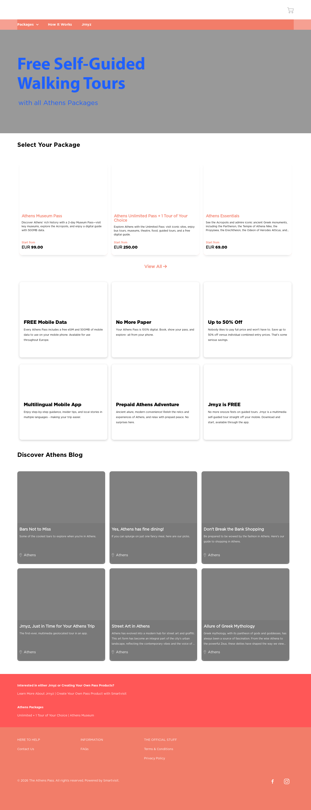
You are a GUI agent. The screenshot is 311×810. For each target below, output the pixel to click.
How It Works (61, 24)
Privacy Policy (154, 758)
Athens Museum (82, 715)
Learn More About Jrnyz (35, 693)
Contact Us (25, 749)
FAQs (85, 749)
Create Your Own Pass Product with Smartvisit (92, 693)
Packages (28, 24)
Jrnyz (89, 24)
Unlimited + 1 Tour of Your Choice (42, 715)
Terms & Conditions (158, 749)
